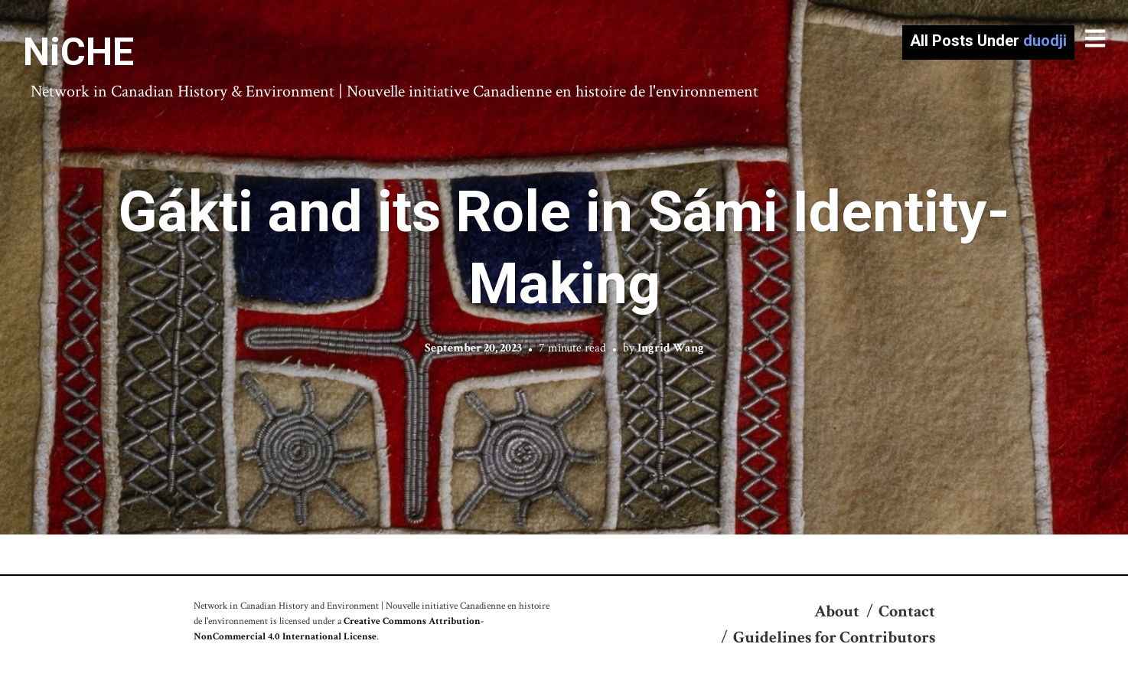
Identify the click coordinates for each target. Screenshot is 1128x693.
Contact (907, 611)
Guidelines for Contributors (834, 637)
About (836, 611)
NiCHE (78, 52)
